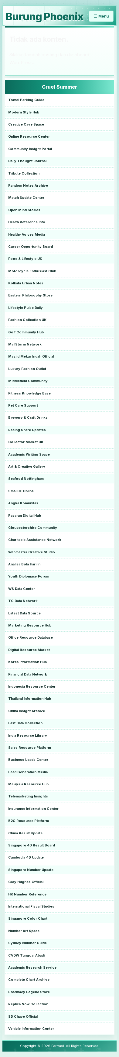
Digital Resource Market (29, 650)
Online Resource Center (29, 136)
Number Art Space (23, 931)
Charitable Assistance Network (34, 540)
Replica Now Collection (28, 1004)
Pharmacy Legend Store (29, 992)
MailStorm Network (25, 344)
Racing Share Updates (27, 430)
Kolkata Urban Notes (25, 283)
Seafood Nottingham (26, 478)
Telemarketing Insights (28, 796)
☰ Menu (101, 16)
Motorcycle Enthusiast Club (32, 271)
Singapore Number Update (30, 870)
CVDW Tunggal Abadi (26, 955)
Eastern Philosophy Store (30, 295)
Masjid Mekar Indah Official (31, 356)
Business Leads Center (28, 760)
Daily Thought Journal (27, 161)
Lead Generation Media (28, 772)
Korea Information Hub (27, 662)
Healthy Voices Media (26, 234)
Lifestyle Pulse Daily (25, 308)
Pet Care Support (23, 405)
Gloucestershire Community (32, 527)
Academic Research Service (32, 967)
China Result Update (25, 833)
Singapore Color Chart (27, 918)
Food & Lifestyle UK (25, 259)
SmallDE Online (21, 491)
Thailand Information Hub (29, 698)
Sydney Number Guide (27, 943)
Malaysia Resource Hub (28, 784)
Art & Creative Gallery (26, 466)
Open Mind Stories (24, 210)
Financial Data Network (27, 674)
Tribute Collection (23, 173)
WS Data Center (21, 589)
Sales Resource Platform (29, 747)
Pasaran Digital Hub (24, 515)
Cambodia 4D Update (26, 857)
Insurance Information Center (33, 809)
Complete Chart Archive (28, 979)
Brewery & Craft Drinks (28, 417)
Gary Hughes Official (25, 882)
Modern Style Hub (23, 112)
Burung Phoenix (44, 16)
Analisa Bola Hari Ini (24, 564)
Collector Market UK (25, 442)
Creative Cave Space (26, 124)
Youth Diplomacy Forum (28, 576)
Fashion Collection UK (27, 320)
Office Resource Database (30, 637)
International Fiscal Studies (31, 906)
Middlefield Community (28, 381)
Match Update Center (26, 197)
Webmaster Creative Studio (31, 552)
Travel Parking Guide (26, 100)
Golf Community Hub (26, 332)
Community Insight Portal (30, 149)
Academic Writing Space (29, 454)
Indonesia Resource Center (32, 686)
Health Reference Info (26, 222)
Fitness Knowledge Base (29, 393)
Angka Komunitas (23, 503)
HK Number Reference (27, 894)
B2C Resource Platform (28, 821)
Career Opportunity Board (30, 246)
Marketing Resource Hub (29, 625)
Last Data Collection (25, 723)
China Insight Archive (26, 711)
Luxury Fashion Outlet (27, 369)
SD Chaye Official (23, 1016)
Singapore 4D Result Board (31, 845)
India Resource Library (27, 735)
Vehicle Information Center (31, 1028)
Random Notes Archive (28, 185)
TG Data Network (23, 601)
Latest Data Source (24, 613)
